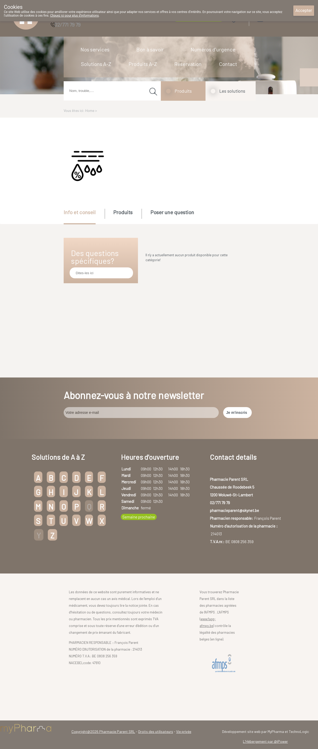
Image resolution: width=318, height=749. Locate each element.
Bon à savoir (150, 49)
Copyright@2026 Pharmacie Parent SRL (103, 731)
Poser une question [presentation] (172, 212)
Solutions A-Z (96, 64)
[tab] (84, 216)
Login (273, 18)
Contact (228, 64)
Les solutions (232, 91)
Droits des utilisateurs (155, 731)
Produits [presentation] (122, 212)
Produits (183, 91)
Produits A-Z (143, 64)
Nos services (95, 49)
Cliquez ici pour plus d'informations (74, 15)
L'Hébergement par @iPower (265, 741)
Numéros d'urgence (213, 49)
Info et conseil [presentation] (80, 212)
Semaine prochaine (138, 517)
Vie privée (183, 731)
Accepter (303, 10)
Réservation (188, 64)
